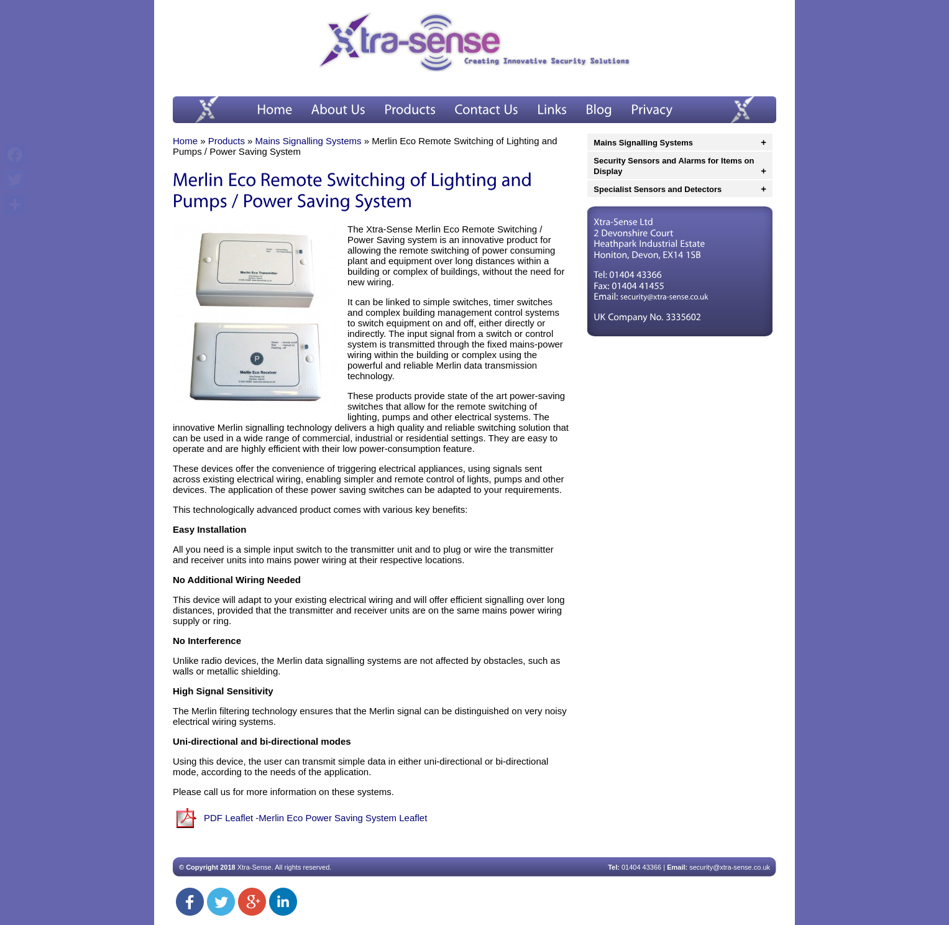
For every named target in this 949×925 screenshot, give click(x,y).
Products (226, 141)
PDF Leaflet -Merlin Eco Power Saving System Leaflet (315, 817)
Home (185, 141)
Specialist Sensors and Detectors (658, 189)
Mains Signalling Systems (308, 141)
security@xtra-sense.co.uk (729, 867)
